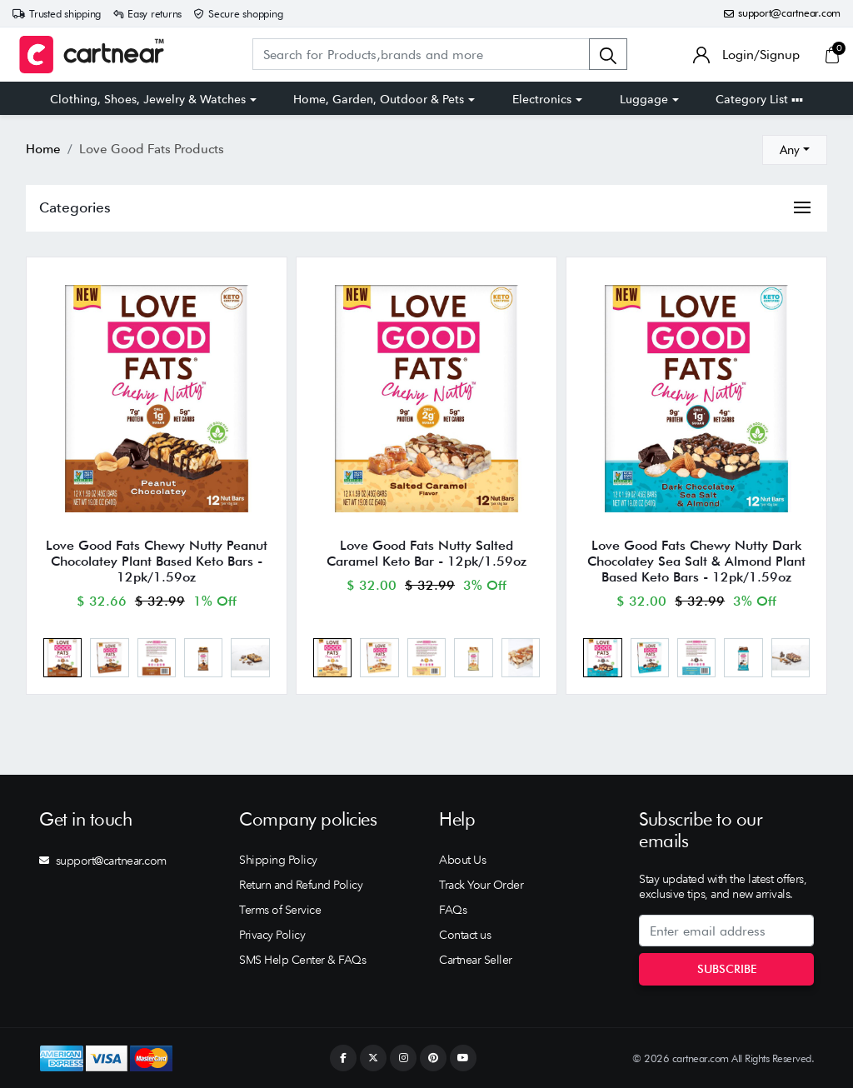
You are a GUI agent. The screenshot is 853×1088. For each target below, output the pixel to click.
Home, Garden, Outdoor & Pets (378, 99)
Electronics (541, 99)
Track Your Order (481, 884)
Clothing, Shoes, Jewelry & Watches (148, 99)
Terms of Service (280, 909)
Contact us (465, 934)
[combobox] (794, 150)
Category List (759, 99)
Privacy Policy (272, 934)
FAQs (452, 909)
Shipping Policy (278, 859)
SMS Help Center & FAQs (302, 959)
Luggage (644, 99)
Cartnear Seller (475, 959)
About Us (462, 859)
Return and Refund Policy (300, 884)
